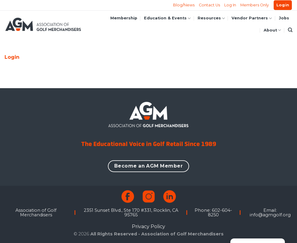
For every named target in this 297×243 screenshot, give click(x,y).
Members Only (254, 5)
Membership (123, 18)
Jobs (284, 18)
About (272, 30)
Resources (211, 18)
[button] (283, 5)
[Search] (290, 30)
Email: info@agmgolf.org (270, 212)
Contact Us (209, 5)
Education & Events (167, 18)
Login (12, 57)
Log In (230, 5)
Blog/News (184, 5)
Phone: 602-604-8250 (213, 212)
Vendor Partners (252, 18)
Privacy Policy (148, 226)
